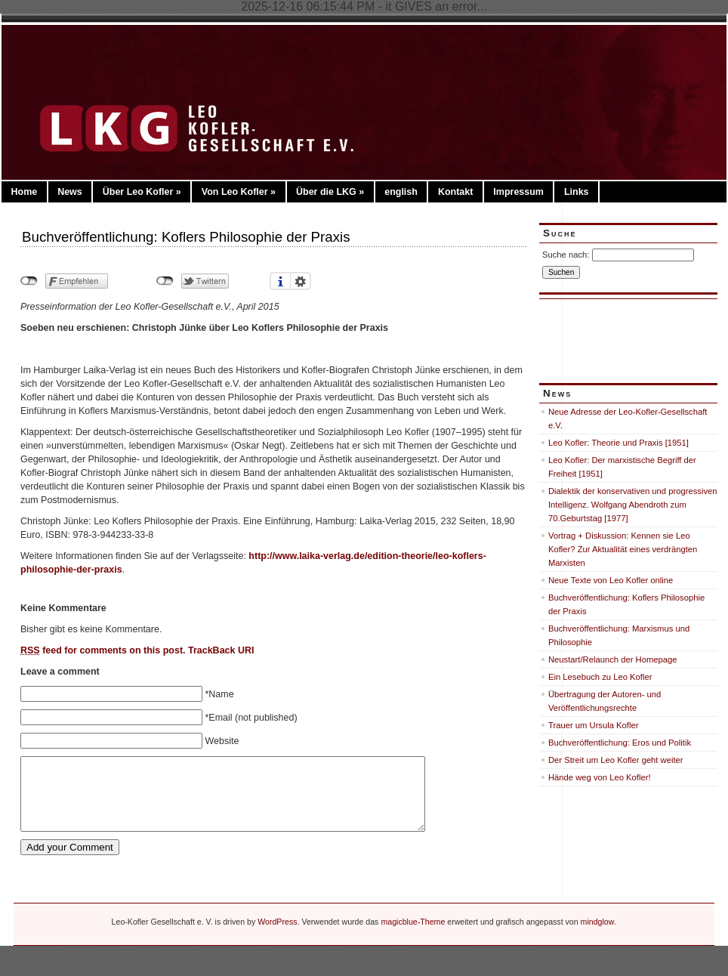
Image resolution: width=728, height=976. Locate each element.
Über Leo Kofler (142, 192)
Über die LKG (330, 192)
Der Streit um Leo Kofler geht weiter (615, 759)
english (401, 192)
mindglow (598, 921)
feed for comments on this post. (103, 650)
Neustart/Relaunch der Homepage (612, 659)
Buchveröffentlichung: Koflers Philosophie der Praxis (186, 237)
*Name (219, 694)
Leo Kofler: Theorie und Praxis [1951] (618, 442)
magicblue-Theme (413, 921)
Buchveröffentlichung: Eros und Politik (619, 742)
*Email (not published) (251, 717)
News (69, 192)
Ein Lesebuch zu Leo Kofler (600, 676)
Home (24, 192)
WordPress (277, 921)
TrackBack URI (221, 650)
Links (576, 192)
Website (222, 741)
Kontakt (455, 192)
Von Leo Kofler (239, 192)
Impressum (518, 192)
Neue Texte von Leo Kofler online (610, 580)
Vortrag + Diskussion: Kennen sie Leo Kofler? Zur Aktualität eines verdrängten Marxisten (622, 549)
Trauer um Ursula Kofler (593, 725)
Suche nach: (565, 254)
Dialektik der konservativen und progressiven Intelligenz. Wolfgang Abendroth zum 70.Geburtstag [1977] (632, 504)
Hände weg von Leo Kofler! (599, 777)
